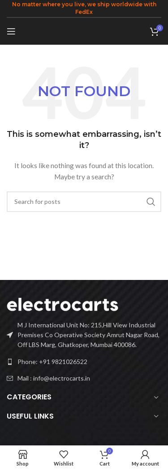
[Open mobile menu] (11, 31)
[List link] (84, 362)
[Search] (84, 201)
